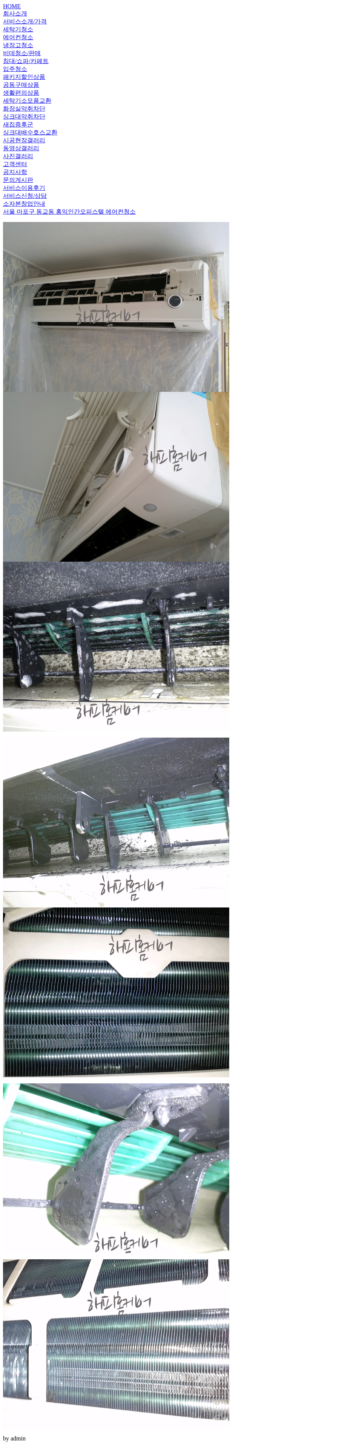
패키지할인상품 (24, 77)
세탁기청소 (18, 29)
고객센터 (15, 164)
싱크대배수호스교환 (30, 132)
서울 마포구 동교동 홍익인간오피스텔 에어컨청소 (69, 211)
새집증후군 (18, 124)
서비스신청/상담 (25, 196)
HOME (12, 6)
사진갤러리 (18, 156)
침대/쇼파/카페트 (26, 61)
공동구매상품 (21, 85)
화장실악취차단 (24, 108)
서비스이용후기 (24, 188)
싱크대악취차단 (24, 116)
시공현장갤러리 (24, 140)
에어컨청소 (18, 37)
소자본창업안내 (24, 203)
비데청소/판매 (22, 53)
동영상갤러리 (21, 148)
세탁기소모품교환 (27, 100)
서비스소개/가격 (25, 21)
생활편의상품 (21, 92)
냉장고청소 (18, 45)
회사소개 (15, 13)
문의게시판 (18, 180)
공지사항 (15, 172)
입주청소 (15, 69)
